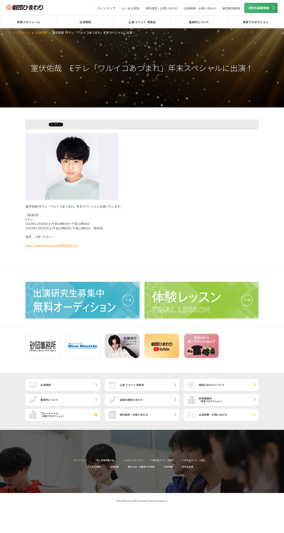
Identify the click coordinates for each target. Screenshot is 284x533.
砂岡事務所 (229, 399)
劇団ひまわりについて (212, 385)
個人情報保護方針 (105, 460)
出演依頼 (114, 466)
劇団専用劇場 (231, 8)
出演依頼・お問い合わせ (200, 8)
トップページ (21, 32)
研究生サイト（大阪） (195, 460)
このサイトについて (133, 460)
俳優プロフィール (28, 22)
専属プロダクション (255, 22)
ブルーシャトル (70, 414)
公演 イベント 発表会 (142, 22)
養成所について (199, 22)
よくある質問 (130, 8)
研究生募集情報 (259, 8)
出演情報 (85, 22)
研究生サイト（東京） (164, 460)
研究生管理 (187, 466)
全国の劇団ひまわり (131, 400)
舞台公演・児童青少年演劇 (141, 466)
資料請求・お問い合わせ (162, 8)
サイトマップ (106, 8)
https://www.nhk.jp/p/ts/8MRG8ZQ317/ (52, 245)
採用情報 (168, 466)
